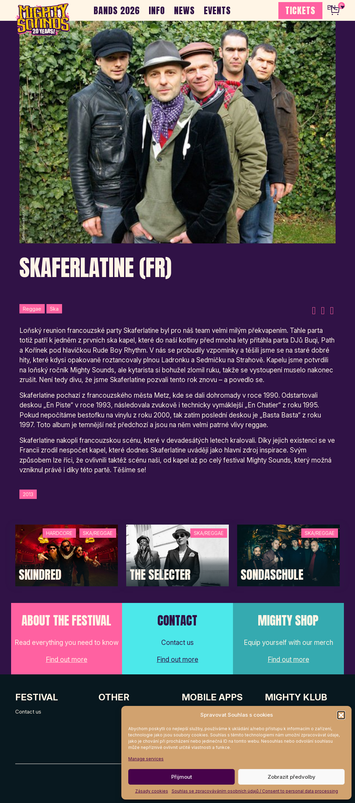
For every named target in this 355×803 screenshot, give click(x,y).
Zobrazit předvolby (291, 777)
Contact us (28, 711)
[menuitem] (335, 7)
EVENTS (217, 10)
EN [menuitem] (331, 7)
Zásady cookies (151, 791)
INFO (157, 10)
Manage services (146, 758)
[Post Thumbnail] (66, 555)
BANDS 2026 (117, 10)
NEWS (184, 10)
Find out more (66, 660)
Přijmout (181, 777)
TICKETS (300, 10)
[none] (335, 7)
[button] (341, 714)
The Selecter (160, 575)
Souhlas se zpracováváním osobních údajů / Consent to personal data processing (255, 791)
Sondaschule (272, 575)
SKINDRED (40, 575)
